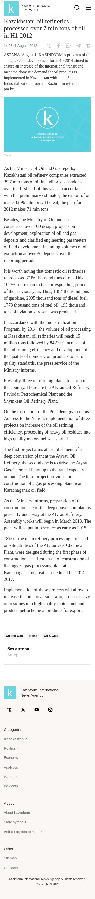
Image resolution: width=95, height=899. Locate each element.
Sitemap (10, 858)
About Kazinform (17, 813)
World (9, 777)
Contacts (11, 868)
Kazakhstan (14, 739)
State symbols (15, 822)
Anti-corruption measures (23, 832)
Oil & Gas (51, 636)
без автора (18, 649)
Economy (11, 758)
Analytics (11, 767)
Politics (10, 748)
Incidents (11, 786)
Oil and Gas (14, 636)
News (33, 636)
